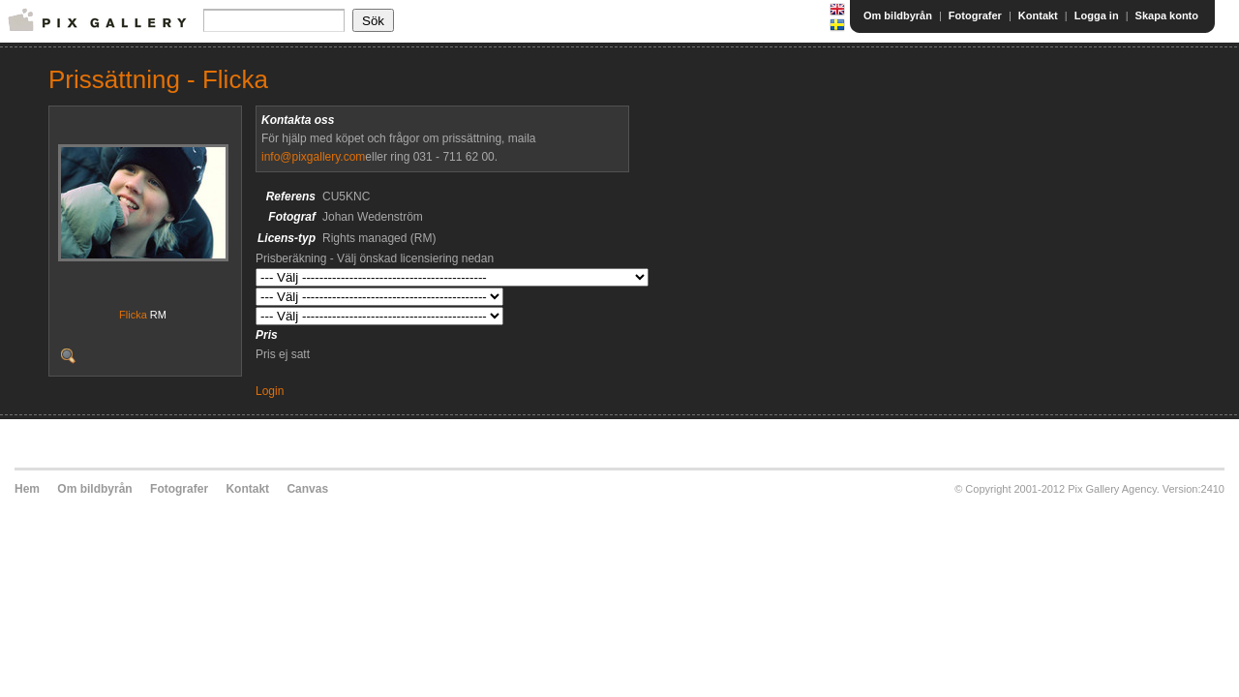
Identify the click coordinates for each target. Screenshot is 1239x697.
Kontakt (1038, 15)
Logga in (1096, 15)
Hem (27, 489)
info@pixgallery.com (313, 157)
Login (270, 391)
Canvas (307, 489)
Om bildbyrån (897, 15)
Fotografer (975, 15)
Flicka (133, 314)
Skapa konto (1166, 15)
